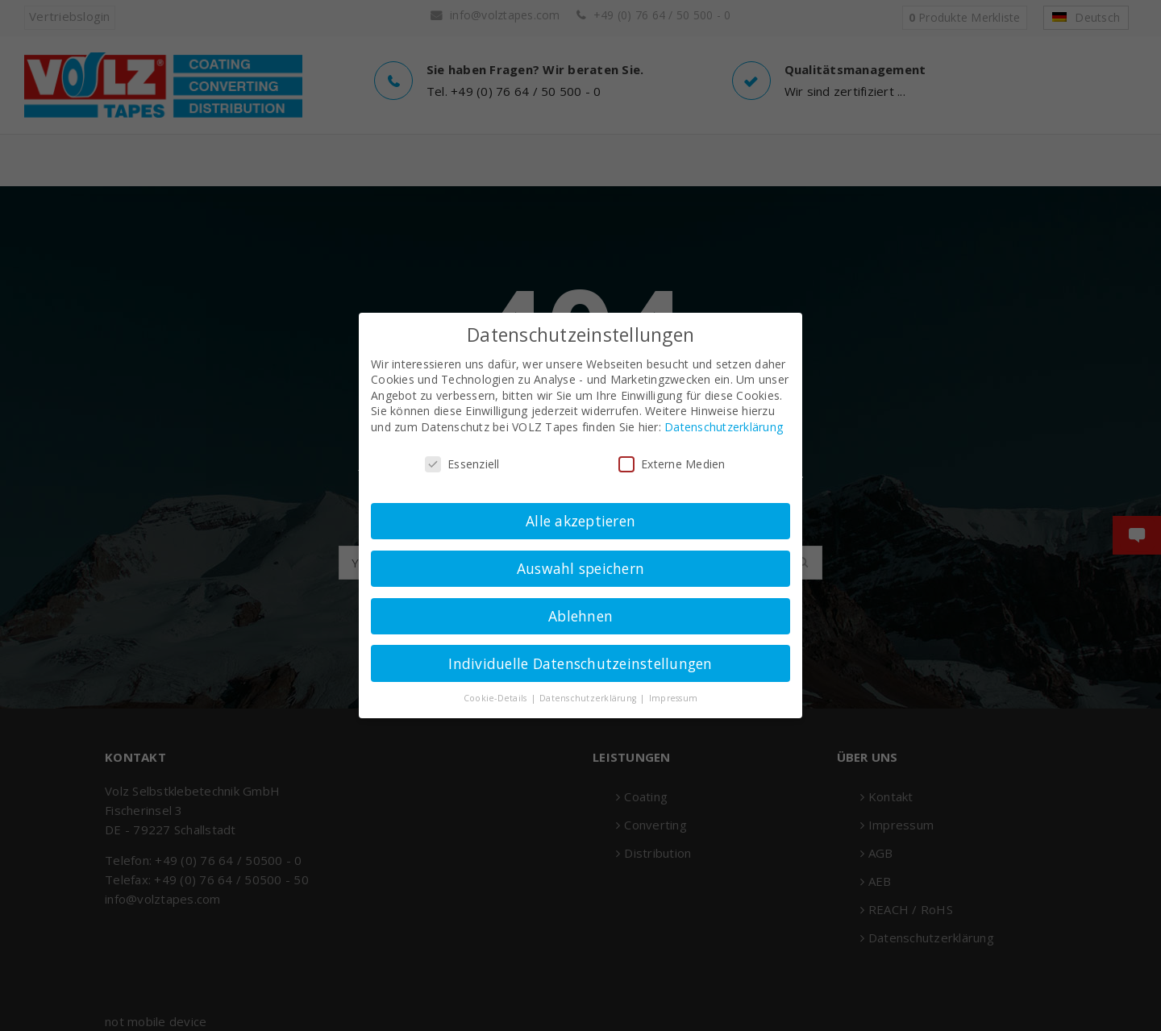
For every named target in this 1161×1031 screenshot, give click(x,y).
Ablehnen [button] (580, 616)
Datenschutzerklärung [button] (589, 698)
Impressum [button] (673, 698)
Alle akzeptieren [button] (580, 520)
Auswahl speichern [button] (580, 568)
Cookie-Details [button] (497, 698)
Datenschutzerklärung (723, 426)
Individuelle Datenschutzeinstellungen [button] (580, 663)
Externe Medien (672, 464)
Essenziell (462, 464)
